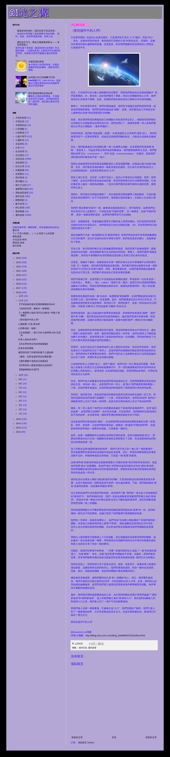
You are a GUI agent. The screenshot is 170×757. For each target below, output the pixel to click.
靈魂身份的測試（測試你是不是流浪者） (37, 30)
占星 (17, 147)
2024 (19, 258)
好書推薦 (19, 170)
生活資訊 (19, 155)
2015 (19, 419)
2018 (19, 283)
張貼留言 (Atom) (86, 742)
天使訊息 (19, 121)
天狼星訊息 (20, 125)
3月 (21, 405)
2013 (19, 427)
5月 (21, 396)
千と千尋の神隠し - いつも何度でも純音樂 (33, 233)
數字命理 (19, 204)
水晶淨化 (19, 144)
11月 (21, 300)
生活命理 (19, 151)
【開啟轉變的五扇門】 (29, 369)
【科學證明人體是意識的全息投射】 (35, 365)
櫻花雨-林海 (18, 242)
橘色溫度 (17, 236)
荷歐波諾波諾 (22, 192)
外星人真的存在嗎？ (28, 339)
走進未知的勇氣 (26, 348)
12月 (21, 296)
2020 (19, 275)
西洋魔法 (19, 181)
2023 (19, 262)
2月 (21, 409)
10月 (21, 375)
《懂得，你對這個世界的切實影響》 (35, 356)
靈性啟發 (92, 648)
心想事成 (19, 132)
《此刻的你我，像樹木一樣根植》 (34, 308)
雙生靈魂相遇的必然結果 (40, 93)
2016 (19, 292)
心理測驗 (19, 129)
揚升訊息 (83, 648)
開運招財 (19, 200)
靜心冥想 (19, 207)
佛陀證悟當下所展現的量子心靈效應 (35, 352)
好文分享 (19, 166)
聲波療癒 (19, 211)
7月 (21, 388)
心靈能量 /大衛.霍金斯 (29, 324)
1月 (21, 413)
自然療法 (19, 174)
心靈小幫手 (20, 136)
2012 (19, 432)
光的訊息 (19, 159)
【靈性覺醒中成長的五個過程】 (33, 361)
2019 (19, 279)
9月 (21, 379)
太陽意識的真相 (36, 61)
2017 (19, 288)
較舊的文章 (151, 737)
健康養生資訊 (22, 189)
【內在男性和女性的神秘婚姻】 (33, 344)
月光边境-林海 (20, 239)
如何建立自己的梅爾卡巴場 (41, 77)
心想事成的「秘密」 (28, 328)
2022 (19, 266)
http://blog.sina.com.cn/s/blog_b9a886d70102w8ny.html (115, 635)
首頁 (114, 737)
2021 (19, 271)
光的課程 (19, 162)
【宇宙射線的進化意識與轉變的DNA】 (37, 304)
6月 (21, 392)
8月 (21, 383)
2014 (19, 423)
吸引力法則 (20, 185)
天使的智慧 (20, 117)
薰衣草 (16, 230)
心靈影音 (19, 140)
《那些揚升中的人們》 (29, 319)
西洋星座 (19, 177)
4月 (21, 400)
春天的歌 (17, 245)
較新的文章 (77, 737)
